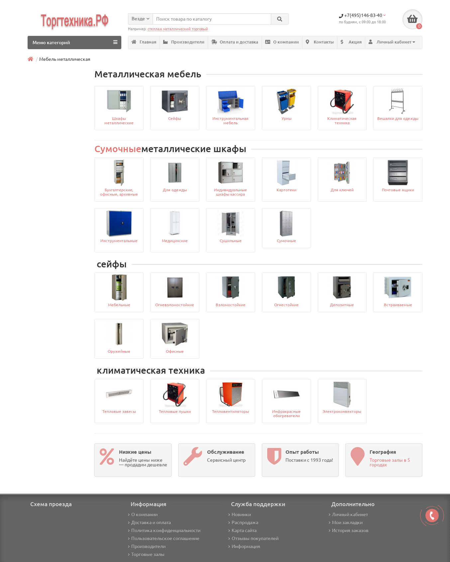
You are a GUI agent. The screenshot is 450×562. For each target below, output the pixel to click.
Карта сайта (242, 530)
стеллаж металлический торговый (178, 29)
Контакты (320, 42)
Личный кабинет (348, 514)
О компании (282, 42)
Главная (144, 42)
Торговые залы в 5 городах (390, 462)
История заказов (349, 530)
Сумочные (117, 148)
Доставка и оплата (149, 522)
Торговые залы (146, 554)
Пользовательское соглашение (163, 538)
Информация (244, 546)
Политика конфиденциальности (164, 530)
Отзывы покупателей (253, 538)
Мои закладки (346, 522)
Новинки (239, 514)
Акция (351, 42)
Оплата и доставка (234, 42)
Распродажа (243, 522)
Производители (183, 42)
